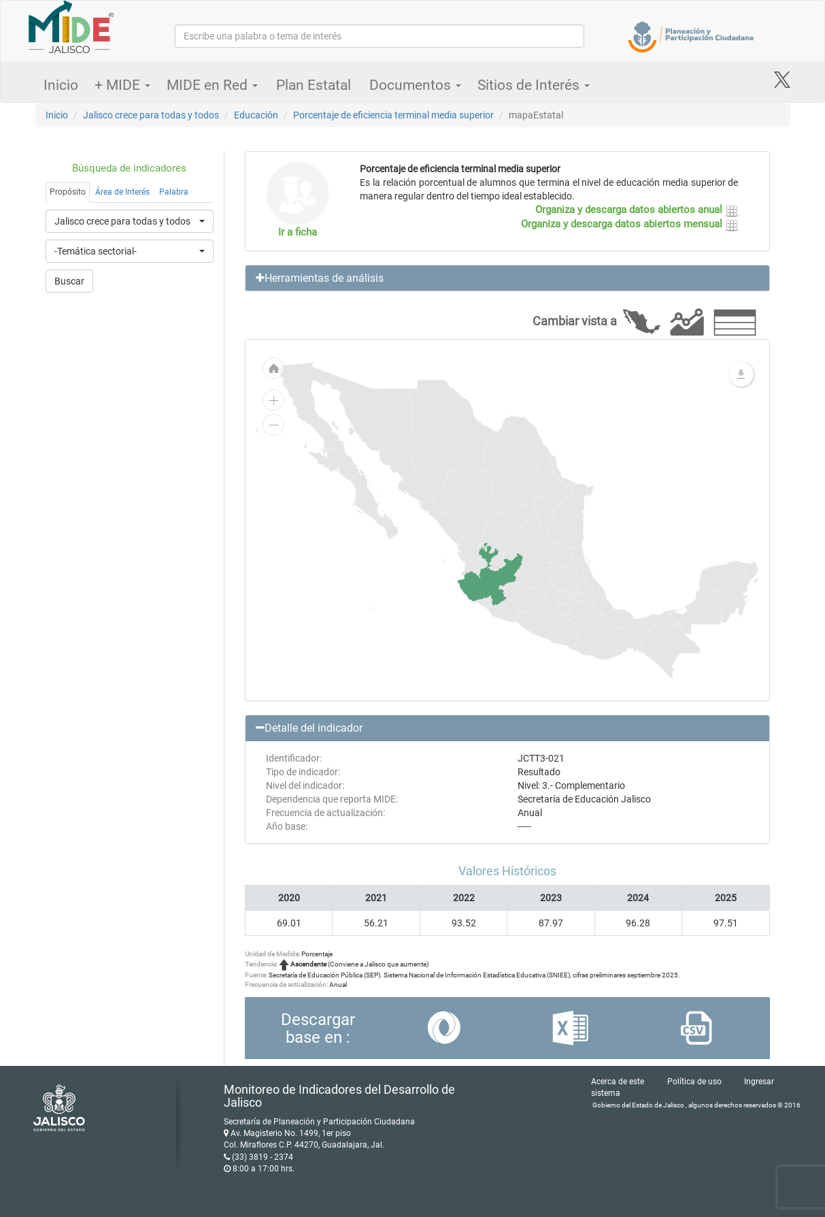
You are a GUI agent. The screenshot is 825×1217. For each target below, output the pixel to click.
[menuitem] (490, 573)
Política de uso (694, 1081)
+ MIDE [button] (122, 85)
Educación (256, 115)
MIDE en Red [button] (212, 85)
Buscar (69, 281)
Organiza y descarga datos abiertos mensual (630, 224)
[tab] (507, 278)
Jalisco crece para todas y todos (151, 115)
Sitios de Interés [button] (533, 85)
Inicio (61, 85)
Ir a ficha (297, 232)
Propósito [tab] (68, 192)
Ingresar (759, 1081)
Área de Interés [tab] (122, 192)
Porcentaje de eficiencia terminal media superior (393, 115)
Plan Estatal (313, 85)
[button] (507, 278)
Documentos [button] (415, 85)
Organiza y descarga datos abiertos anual (637, 210)
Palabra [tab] (173, 192)
